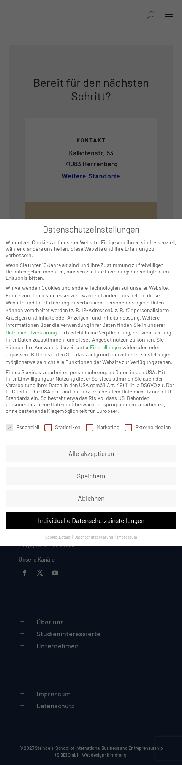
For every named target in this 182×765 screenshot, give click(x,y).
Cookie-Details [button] (58, 536)
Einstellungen (106, 347)
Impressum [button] (127, 536)
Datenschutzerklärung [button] (94, 536)
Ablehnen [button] (91, 498)
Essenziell (22, 427)
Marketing (102, 427)
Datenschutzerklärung (31, 332)
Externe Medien (148, 427)
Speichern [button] (91, 475)
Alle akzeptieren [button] (91, 453)
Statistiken (62, 427)
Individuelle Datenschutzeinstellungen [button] (91, 520)
